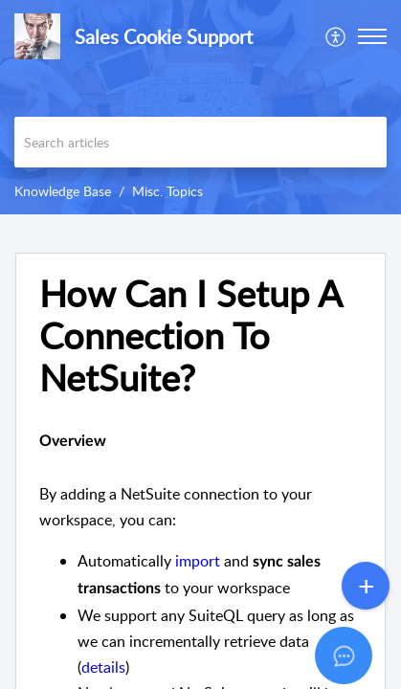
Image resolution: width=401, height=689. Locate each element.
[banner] (200, 107)
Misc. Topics (167, 191)
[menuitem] (336, 36)
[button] (336, 36)
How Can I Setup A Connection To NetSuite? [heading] (190, 335)
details (103, 667)
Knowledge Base (62, 191)
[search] (200, 142)
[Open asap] (362, 650)
